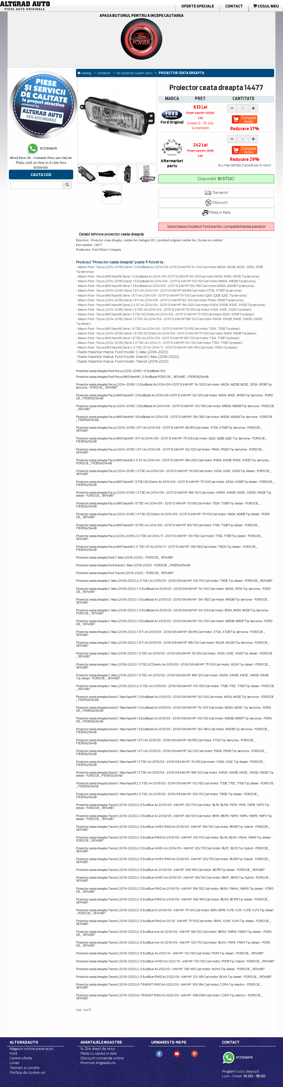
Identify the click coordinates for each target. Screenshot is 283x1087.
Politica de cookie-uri (27, 1072)
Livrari (14, 1063)
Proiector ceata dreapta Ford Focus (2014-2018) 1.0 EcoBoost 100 (121, 371)
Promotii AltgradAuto (98, 1063)
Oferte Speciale (197, 6)
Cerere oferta (21, 1058)
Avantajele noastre (101, 1042)
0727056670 (244, 1057)
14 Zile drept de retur (97, 1049)
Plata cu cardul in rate (98, 1053)
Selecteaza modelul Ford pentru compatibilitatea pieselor (216, 226)
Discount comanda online (102, 1058)
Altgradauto (24, 1042)
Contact (234, 6)
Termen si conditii (25, 1068)
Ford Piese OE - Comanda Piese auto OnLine (41, 158)
